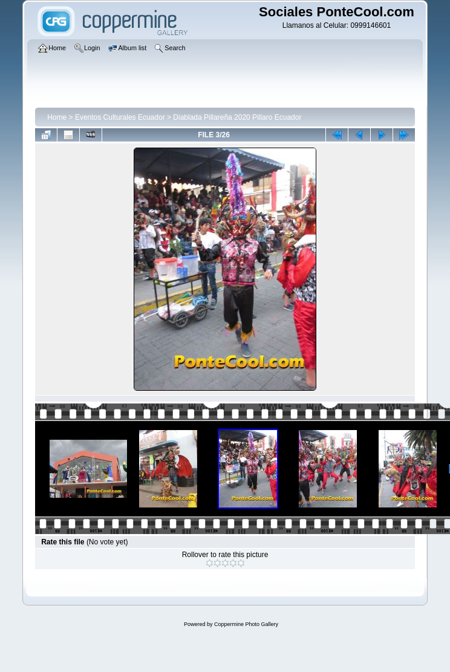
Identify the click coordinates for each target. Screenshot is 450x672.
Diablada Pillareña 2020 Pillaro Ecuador (237, 117)
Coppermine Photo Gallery (246, 624)
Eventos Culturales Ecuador (120, 117)
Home (57, 117)
